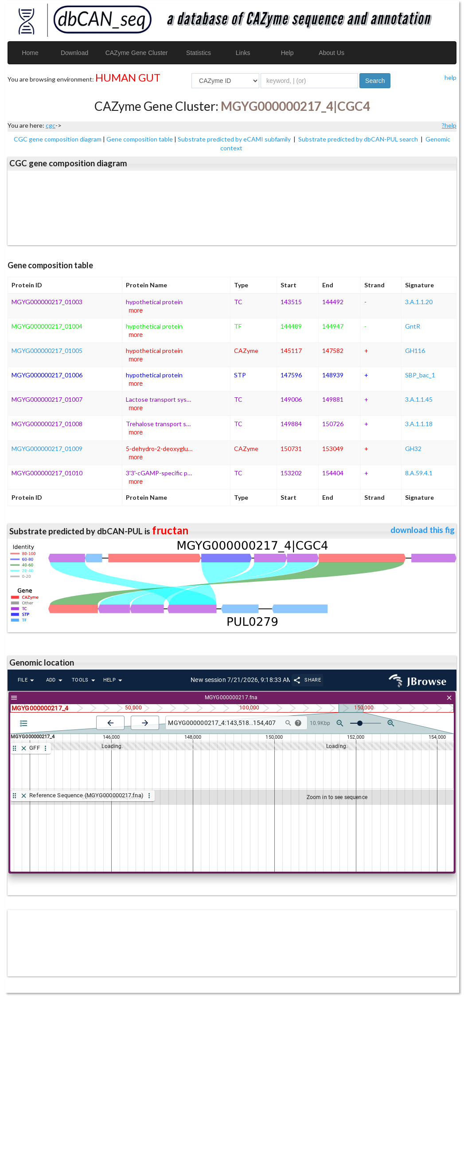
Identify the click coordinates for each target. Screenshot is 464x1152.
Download (74, 52)
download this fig (422, 530)
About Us (331, 52)
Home (30, 52)
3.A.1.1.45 (419, 399)
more (136, 310)
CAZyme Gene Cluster (136, 52)
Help (287, 52)
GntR (412, 326)
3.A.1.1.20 (419, 302)
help (450, 77)
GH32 (413, 448)
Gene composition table (139, 139)
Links (243, 52)
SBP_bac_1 (420, 375)
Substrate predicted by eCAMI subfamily (235, 139)
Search (375, 80)
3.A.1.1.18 (419, 423)
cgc (50, 125)
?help (449, 125)
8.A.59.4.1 (419, 473)
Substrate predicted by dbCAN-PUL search (358, 139)
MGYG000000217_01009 (47, 448)
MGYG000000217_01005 (47, 350)
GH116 (415, 350)
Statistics (198, 52)
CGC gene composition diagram (57, 139)
